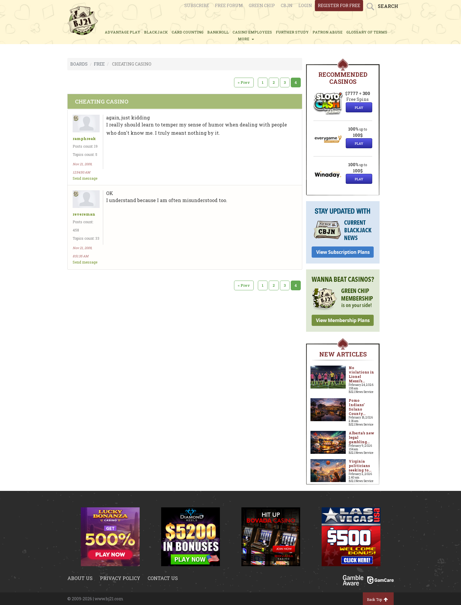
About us (80, 578)
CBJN (287, 5)
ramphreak (84, 139)
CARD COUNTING (187, 32)
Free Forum (229, 5)
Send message (85, 178)
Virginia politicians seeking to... (360, 465)
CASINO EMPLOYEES (252, 32)
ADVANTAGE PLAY (122, 32)
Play (359, 107)
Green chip (262, 5)
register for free (339, 5)
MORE (246, 39)
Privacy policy (120, 578)
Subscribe (196, 5)
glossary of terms (366, 32)
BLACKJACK (156, 32)
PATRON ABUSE (328, 32)
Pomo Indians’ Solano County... (357, 407)
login (305, 5)
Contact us (163, 578)
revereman (84, 214)
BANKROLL (218, 32)
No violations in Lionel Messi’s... (361, 374)
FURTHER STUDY (292, 32)
